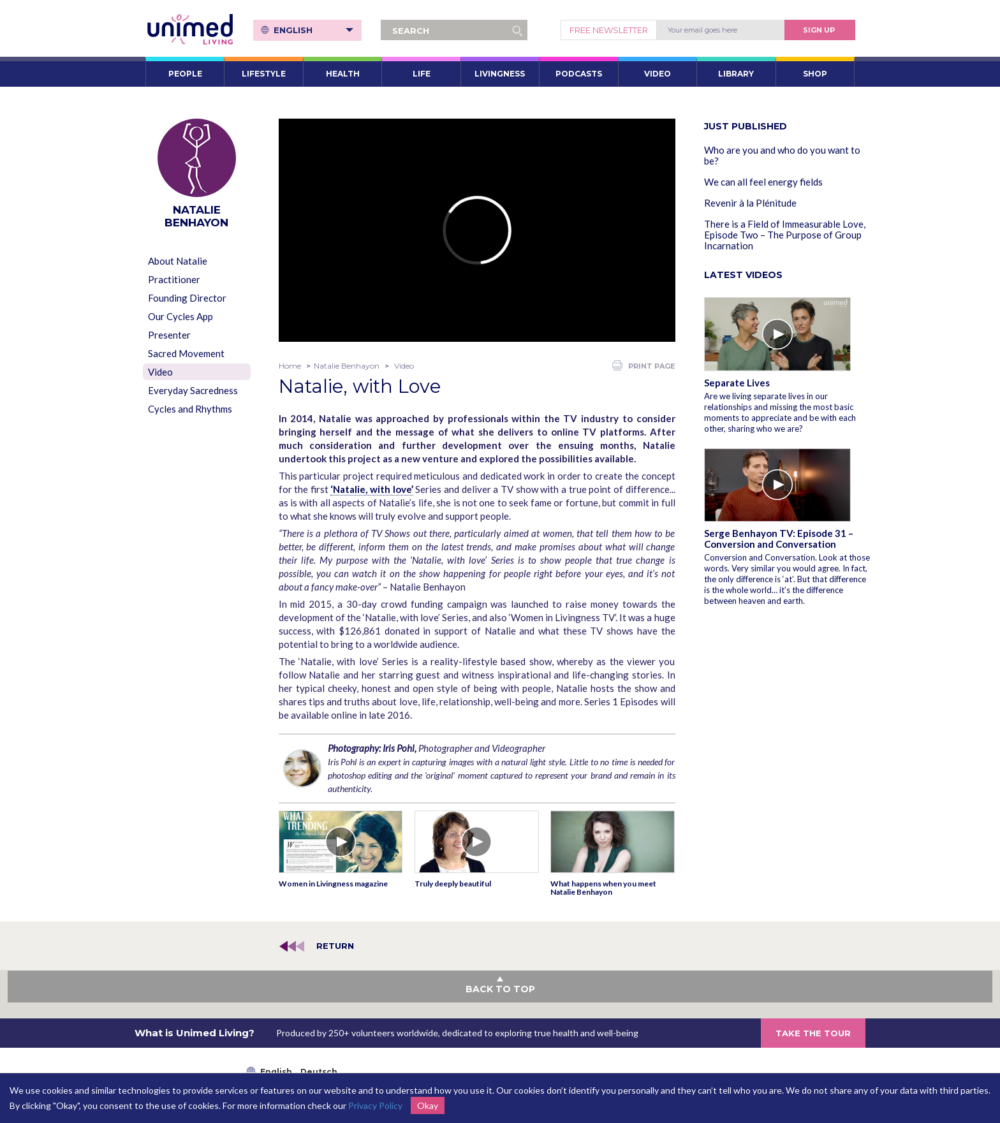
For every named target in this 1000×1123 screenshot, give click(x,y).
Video (160, 372)
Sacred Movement (186, 353)
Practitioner (174, 279)
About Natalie (177, 261)
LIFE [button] (421, 73)
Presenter (169, 335)
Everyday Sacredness (193, 390)
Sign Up (819, 30)
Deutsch (318, 1071)
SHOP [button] (815, 73)
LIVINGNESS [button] (499, 73)
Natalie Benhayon (346, 366)
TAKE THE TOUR (813, 1033)
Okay (427, 1105)
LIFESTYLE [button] (264, 73)
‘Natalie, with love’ (371, 489)
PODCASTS (578, 73)
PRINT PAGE (643, 365)
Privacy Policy (375, 1105)
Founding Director (187, 298)
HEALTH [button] (343, 73)
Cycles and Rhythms (190, 409)
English (313, 30)
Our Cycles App (180, 316)
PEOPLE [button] (185, 73)
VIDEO (657, 73)
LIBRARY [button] (736, 73)
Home (290, 366)
